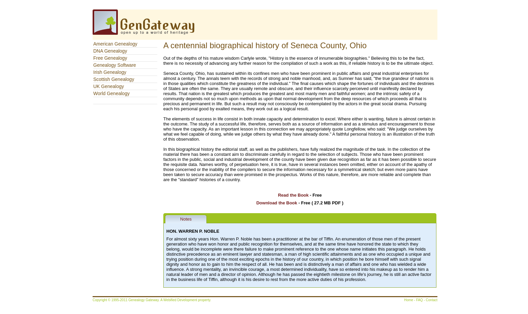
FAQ (419, 300)
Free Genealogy (110, 58)
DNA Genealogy (110, 51)
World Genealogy (111, 93)
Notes (186, 219)
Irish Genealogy (109, 72)
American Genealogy (115, 44)
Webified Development (180, 300)
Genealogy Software (114, 65)
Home (408, 300)
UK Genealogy (108, 86)
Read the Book (293, 195)
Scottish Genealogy (113, 79)
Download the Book (276, 202)
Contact (431, 300)
